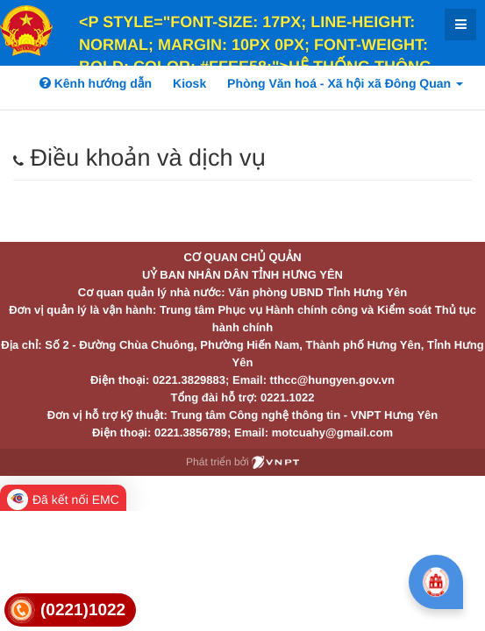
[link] (70, 610)
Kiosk (189, 83)
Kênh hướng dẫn (95, 83)
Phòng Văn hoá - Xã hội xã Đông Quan (345, 83)
